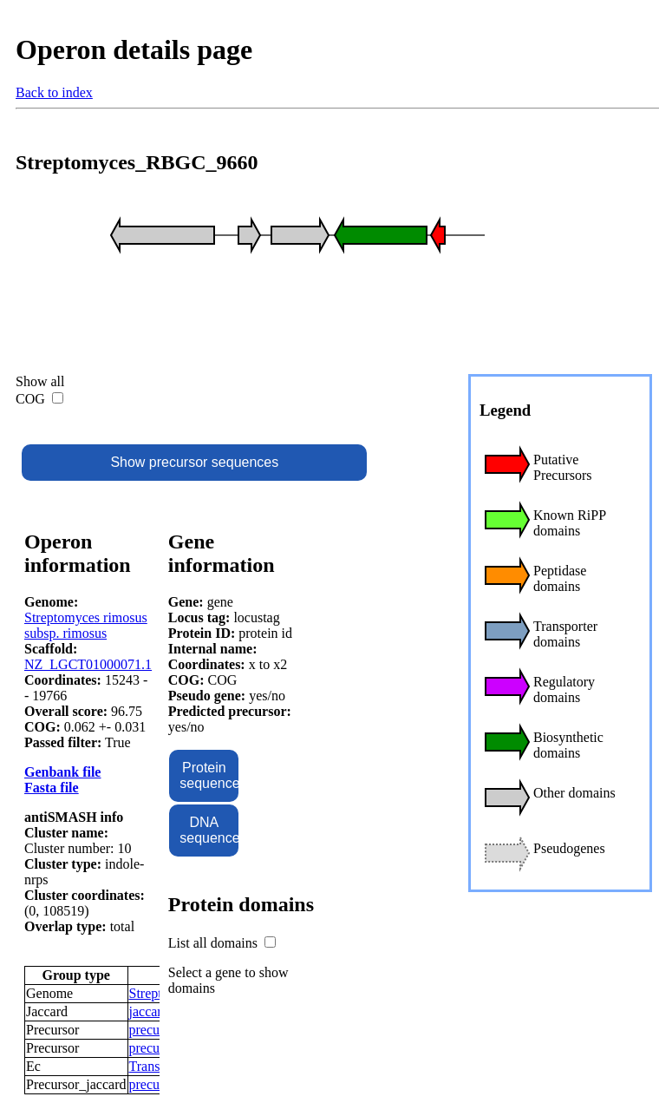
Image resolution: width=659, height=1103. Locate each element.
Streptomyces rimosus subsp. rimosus (85, 625)
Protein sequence (208, 775)
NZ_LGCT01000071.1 (88, 664)
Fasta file (51, 787)
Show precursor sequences (194, 462)
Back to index (54, 92)
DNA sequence (208, 830)
